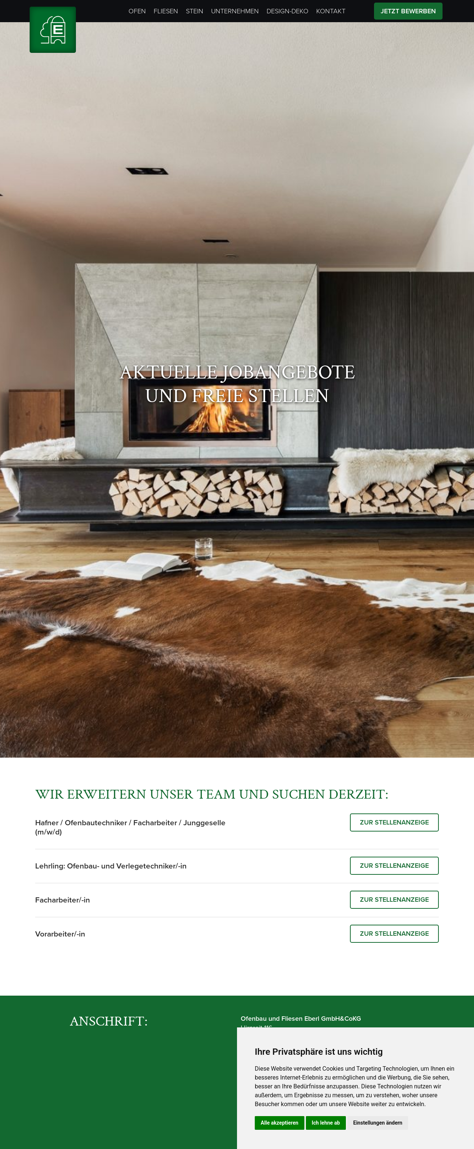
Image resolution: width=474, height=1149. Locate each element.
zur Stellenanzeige (393, 823)
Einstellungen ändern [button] (378, 1123)
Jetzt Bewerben (408, 11)
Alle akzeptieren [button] (279, 1123)
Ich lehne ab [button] (326, 1123)
